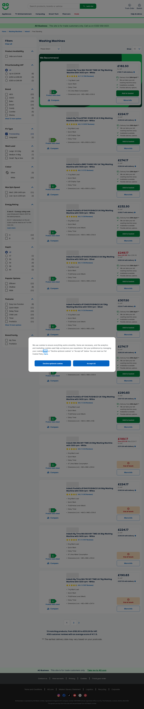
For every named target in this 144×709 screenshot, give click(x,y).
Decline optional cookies (53, 363)
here (45, 351)
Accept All (91, 363)
